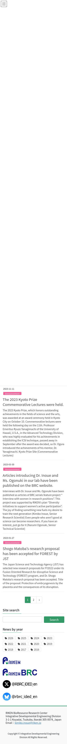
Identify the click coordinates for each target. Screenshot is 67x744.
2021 (23, 644)
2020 (36, 644)
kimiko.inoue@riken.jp (28, 722)
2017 (23, 649)
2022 (10, 644)
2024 (36, 638)
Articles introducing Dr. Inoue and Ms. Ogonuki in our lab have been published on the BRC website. (30, 480)
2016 (36, 649)
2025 (23, 638)
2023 (49, 638)
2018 (10, 649)
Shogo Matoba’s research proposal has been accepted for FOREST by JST (31, 553)
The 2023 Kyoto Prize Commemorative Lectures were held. (33, 402)
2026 (10, 638)
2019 (49, 644)
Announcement (12, 393)
